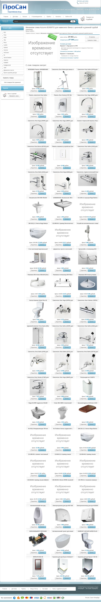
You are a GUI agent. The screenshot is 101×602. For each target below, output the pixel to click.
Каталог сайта (7, 28)
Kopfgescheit (7, 65)
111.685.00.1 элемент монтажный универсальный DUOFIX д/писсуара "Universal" (38, 454)
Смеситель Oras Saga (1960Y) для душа (63, 121)
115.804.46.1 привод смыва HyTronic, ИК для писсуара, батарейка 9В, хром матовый (87, 454)
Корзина (5, 88)
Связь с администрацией (59, 589)
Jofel (5, 67)
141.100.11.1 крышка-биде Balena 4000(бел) (87, 198)
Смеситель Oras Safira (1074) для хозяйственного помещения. (87, 69)
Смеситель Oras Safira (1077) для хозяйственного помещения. (63, 352)
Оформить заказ (14, 96)
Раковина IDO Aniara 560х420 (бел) (38, 274)
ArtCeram (6, 52)
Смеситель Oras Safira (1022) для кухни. (87, 326)
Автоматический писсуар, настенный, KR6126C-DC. (38, 506)
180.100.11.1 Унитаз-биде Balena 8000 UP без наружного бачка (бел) (38, 223)
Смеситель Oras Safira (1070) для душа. (38, 352)
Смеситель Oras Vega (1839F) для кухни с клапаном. (87, 95)
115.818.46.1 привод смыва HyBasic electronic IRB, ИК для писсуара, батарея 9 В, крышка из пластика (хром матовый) (38, 480)
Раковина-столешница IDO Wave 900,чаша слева (63, 275)
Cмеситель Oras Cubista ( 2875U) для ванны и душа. (87, 300)
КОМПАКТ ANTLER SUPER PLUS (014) (87, 531)
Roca (5, 42)
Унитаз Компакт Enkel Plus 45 (38, 300)
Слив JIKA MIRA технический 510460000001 (63, 403)
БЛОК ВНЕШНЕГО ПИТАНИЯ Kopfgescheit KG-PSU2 (38, 531)
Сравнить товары (8, 78)
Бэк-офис (45, 589)
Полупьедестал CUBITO (87, 377)
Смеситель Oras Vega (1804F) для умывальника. (63, 377)
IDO (5, 32)
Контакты (58, 16)
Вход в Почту (34, 589)
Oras (5, 35)
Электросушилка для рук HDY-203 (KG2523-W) (63, 506)
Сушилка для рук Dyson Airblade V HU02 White (62, 557)
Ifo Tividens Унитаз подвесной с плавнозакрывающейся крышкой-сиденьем (63, 429)
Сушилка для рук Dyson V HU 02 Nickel (87, 557)
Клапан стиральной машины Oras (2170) (87, 121)
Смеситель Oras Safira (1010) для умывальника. (87, 146)
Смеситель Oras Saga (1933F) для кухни (38, 121)
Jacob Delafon (7, 57)
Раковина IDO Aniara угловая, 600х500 (87, 275)
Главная (6, 16)
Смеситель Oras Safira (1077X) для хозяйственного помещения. (87, 352)
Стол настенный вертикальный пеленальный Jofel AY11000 (38, 249)
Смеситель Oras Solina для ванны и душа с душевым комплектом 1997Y (63, 69)
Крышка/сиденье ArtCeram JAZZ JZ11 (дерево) (87, 403)
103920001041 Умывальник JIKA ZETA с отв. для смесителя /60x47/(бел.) (62, 198)
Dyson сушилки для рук (10, 72)
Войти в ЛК (69, 16)
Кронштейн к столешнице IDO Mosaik (87, 249)
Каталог (25, 16)
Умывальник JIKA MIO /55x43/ (38, 197)
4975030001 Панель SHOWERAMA (38, 69)
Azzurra (6, 50)
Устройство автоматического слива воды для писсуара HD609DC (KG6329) (87, 223)
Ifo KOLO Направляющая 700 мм (38, 428)
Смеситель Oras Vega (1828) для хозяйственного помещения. (62, 172)
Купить (42, 90)
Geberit (6, 47)
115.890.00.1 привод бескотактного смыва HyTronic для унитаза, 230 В (62, 223)
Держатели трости (9, 70)
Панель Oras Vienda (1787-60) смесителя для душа (63, 95)
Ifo (4, 55)
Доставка (15, 16)
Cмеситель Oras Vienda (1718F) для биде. (38, 377)
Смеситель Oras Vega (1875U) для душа (63, 300)
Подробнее (34, 90)
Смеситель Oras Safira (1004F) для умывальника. (63, 326)
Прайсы (49, 16)
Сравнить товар (92, 40)
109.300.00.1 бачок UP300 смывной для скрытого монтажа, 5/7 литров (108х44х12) (62, 480)
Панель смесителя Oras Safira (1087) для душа (38, 95)
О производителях (37, 16)
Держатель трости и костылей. (63, 249)
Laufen (5, 45)
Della (5, 37)
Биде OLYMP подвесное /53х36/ (38, 403)
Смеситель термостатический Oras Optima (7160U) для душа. (87, 172)
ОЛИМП (6, 62)
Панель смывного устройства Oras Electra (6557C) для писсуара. (62, 146)
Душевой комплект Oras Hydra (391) (38, 326)
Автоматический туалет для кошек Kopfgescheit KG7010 (62, 531)
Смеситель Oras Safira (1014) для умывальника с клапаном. (38, 172)
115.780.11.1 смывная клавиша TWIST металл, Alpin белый (87, 480)
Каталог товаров (35, 33)
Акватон (6, 60)
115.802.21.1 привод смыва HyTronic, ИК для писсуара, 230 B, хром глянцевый (63, 454)
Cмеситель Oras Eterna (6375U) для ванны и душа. (38, 146)
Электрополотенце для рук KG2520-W (87, 506)
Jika (5, 40)
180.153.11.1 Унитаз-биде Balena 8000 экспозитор (87, 429)
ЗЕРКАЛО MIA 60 (38, 557)
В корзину (92, 37)
